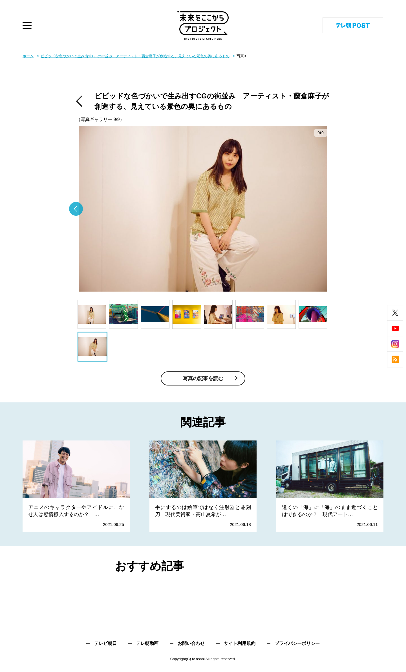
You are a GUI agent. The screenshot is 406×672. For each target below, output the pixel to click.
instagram (395, 344)
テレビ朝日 (105, 643)
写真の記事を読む (203, 378)
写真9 (241, 56)
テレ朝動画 (147, 643)
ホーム (28, 56)
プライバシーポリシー (297, 643)
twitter (395, 313)
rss (395, 359)
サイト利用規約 (239, 643)
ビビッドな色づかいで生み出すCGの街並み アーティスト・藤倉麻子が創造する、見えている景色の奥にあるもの (135, 56)
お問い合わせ (191, 643)
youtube (395, 328)
